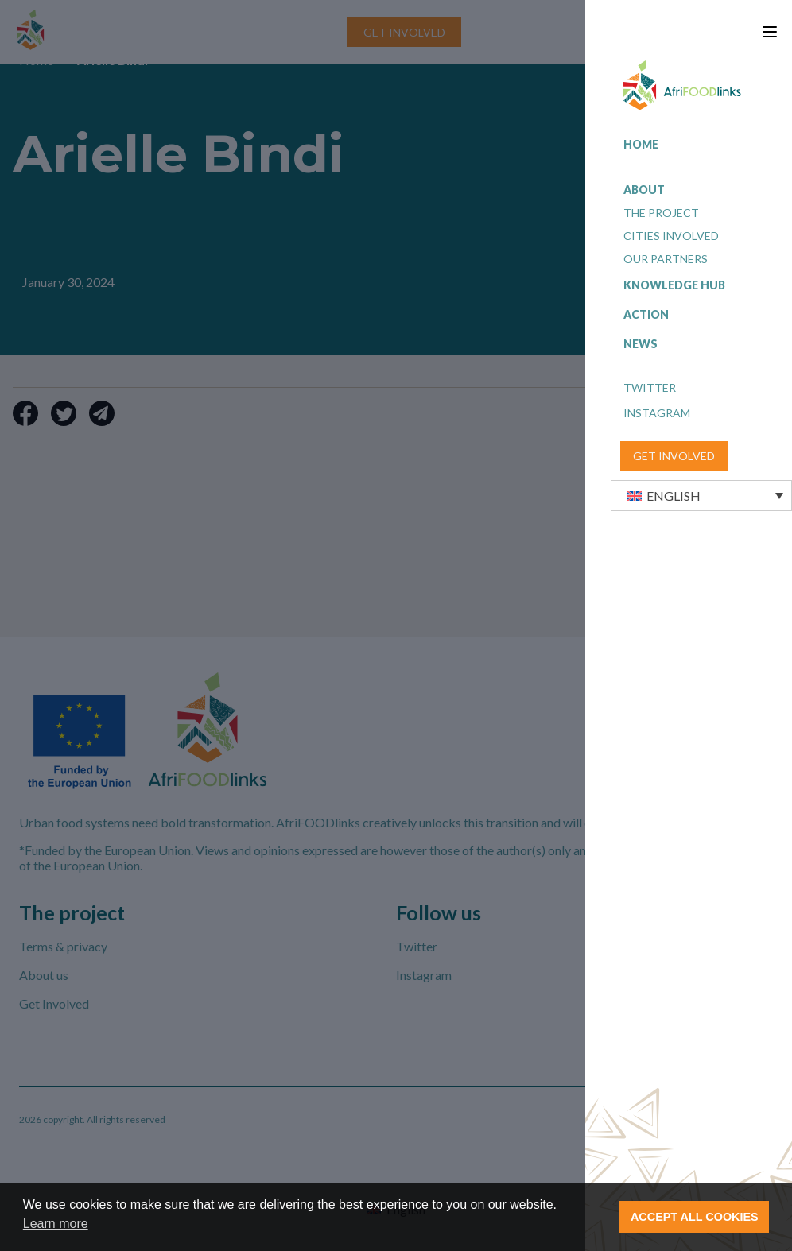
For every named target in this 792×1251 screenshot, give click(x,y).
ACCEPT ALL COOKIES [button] (695, 1216)
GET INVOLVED (674, 456)
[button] (701, 495)
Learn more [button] (55, 1223)
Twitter (649, 387)
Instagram (656, 413)
